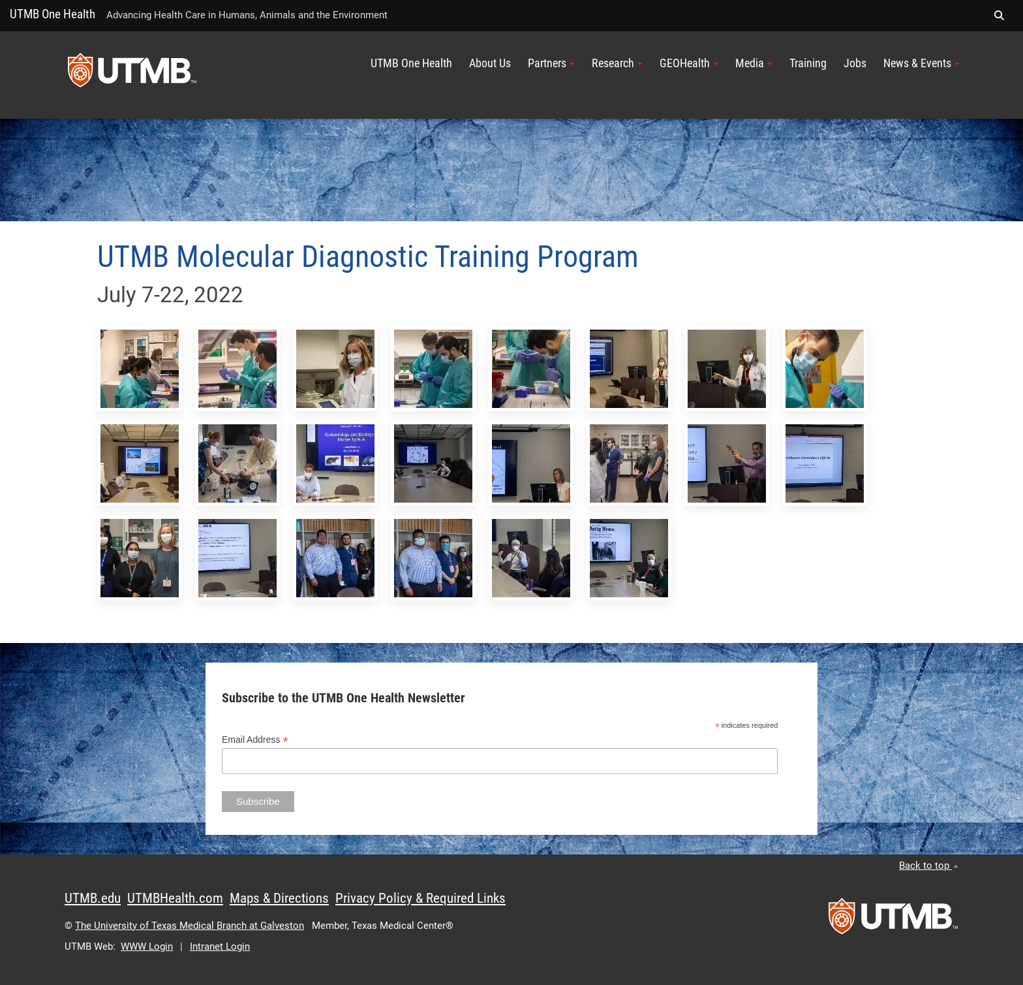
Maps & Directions (279, 898)
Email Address (255, 740)
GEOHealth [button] (689, 63)
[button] (999, 15)
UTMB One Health (52, 14)
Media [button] (753, 63)
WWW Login (147, 946)
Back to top (928, 865)
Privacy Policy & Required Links (420, 898)
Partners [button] (551, 63)
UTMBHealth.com (175, 898)
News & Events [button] (921, 63)
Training (808, 63)
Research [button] (617, 63)
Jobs (855, 63)
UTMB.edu (93, 898)
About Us (490, 63)
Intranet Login (220, 946)
